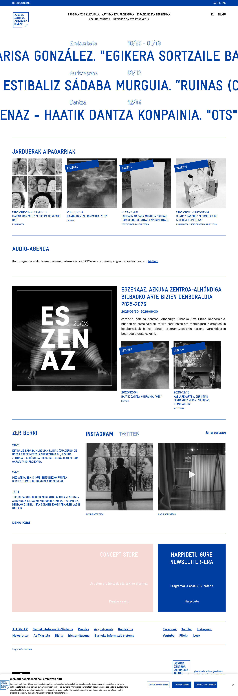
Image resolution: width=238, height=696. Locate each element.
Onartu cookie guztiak (206, 688)
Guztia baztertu (182, 688)
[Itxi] (233, 687)
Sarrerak (219, 3)
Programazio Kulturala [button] (84, 14)
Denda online (21, 3)
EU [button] (212, 14)
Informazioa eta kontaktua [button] (131, 19)
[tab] (102, 436)
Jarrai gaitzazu (216, 432)
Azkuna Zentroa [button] (99, 19)
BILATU (222, 14)
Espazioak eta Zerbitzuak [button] (153, 14)
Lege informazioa (22, 649)
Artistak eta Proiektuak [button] (118, 14)
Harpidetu (192, 601)
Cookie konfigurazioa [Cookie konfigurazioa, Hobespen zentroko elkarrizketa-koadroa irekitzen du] (158, 688)
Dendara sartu (119, 601)
